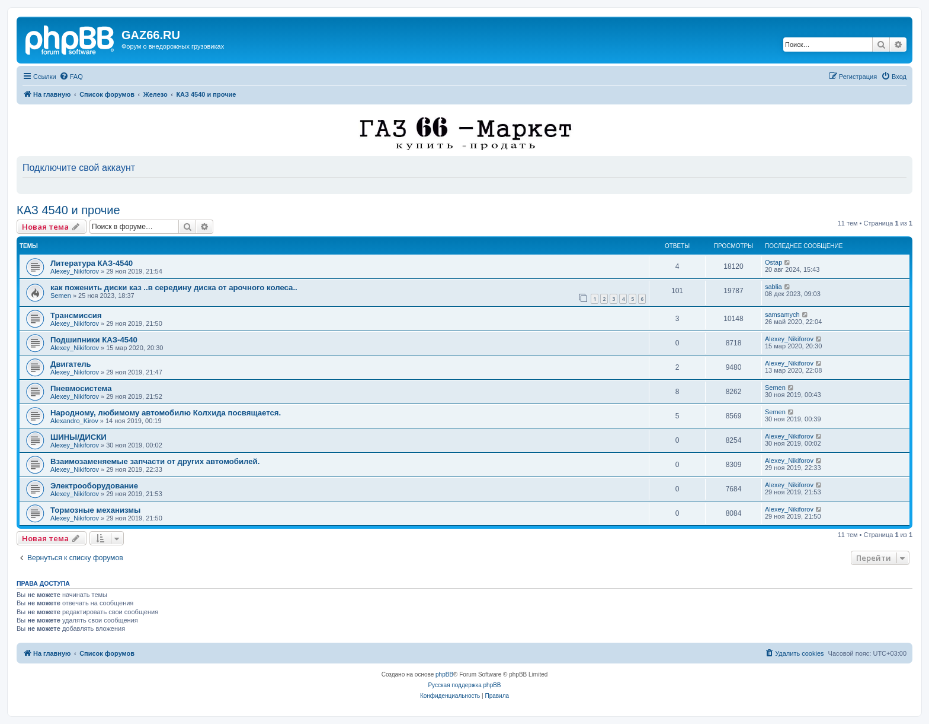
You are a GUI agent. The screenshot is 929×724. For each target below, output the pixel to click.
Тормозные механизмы (95, 510)
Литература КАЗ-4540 (91, 263)
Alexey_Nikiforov (74, 271)
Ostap (773, 262)
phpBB (444, 674)
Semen (60, 295)
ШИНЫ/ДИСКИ (78, 437)
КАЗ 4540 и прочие (68, 210)
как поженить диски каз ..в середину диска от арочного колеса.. (173, 287)
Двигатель (70, 364)
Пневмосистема (80, 388)
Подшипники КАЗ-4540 (93, 339)
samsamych (782, 314)
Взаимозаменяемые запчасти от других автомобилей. (155, 461)
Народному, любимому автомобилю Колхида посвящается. (165, 412)
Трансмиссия (76, 315)
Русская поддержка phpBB (464, 685)
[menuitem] (71, 76)
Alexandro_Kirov (74, 420)
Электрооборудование (94, 485)
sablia (773, 286)
